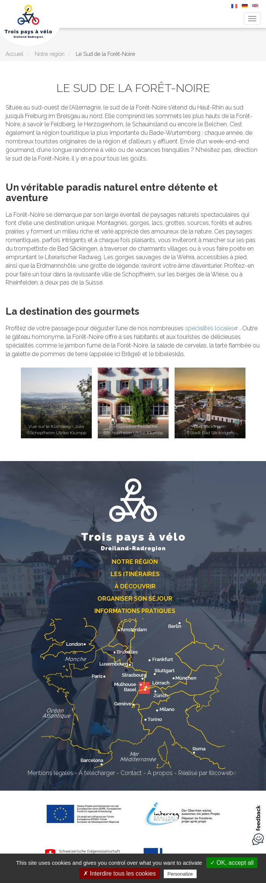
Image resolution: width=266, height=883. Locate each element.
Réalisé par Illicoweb (208, 772)
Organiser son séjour (134, 598)
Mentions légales (50, 772)
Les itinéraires (135, 574)
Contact (131, 772)
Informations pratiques (134, 610)
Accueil (15, 54)
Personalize (180, 874)
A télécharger (97, 772)
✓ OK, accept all (232, 863)
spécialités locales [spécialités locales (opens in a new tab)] (212, 328)
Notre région (50, 54)
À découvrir (135, 586)
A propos (160, 772)
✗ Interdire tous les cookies (119, 873)
